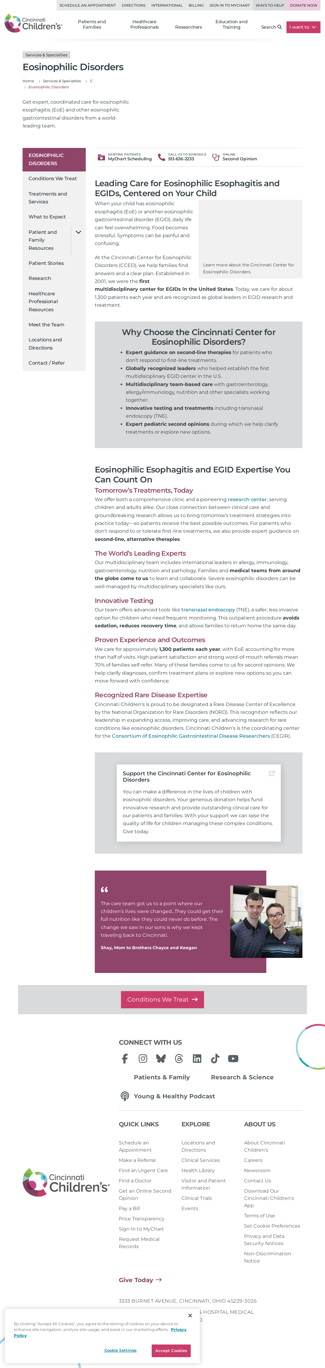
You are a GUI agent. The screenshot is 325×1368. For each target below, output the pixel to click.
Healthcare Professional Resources (43, 301)
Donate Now (303, 5)
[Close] (190, 1315)
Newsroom (257, 1170)
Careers (253, 1160)
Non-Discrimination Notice (267, 1257)
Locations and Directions (45, 343)
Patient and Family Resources (43, 240)
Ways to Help (270, 5)
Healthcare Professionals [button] (144, 24)
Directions (133, 5)
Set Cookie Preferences (272, 1226)
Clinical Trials (196, 1198)
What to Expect (47, 217)
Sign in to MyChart (230, 5)
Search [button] (271, 27)
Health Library (198, 1170)
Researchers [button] (188, 27)
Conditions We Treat (53, 178)
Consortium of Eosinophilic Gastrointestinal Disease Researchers (191, 736)
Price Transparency (141, 1219)
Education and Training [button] (231, 24)
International (167, 5)
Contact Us (257, 1181)
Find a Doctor (135, 1181)
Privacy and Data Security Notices (264, 1239)
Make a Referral (137, 1160)
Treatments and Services (48, 198)
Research (40, 278)
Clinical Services (200, 1160)
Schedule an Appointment (88, 5)
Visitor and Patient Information (203, 1184)
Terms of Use (259, 1216)
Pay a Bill (129, 1208)
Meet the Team (46, 325)
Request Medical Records (139, 1242)
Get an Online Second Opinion (145, 1194)
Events (189, 1208)
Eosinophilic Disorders (46, 159)
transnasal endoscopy (208, 610)
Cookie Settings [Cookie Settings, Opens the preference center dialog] (120, 1350)
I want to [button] (302, 27)
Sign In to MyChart (141, 1229)
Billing (196, 5)
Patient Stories (46, 263)
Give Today (136, 1280)
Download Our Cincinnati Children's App (269, 1198)
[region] (102, 1336)
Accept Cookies (171, 1350)
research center (247, 499)
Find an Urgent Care (143, 1170)
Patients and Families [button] (92, 24)
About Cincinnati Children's (264, 1146)
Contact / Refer (47, 363)
